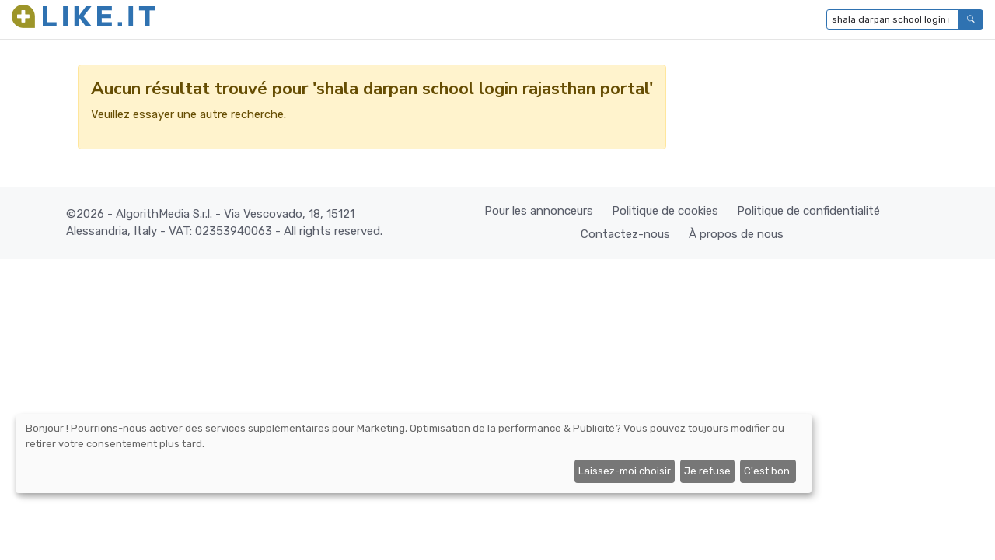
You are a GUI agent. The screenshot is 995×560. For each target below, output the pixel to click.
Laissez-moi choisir (624, 471)
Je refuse (707, 471)
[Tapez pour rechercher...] (892, 19)
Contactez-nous (625, 234)
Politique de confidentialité (808, 211)
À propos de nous (736, 234)
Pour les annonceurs (538, 211)
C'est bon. (768, 471)
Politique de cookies (665, 211)
